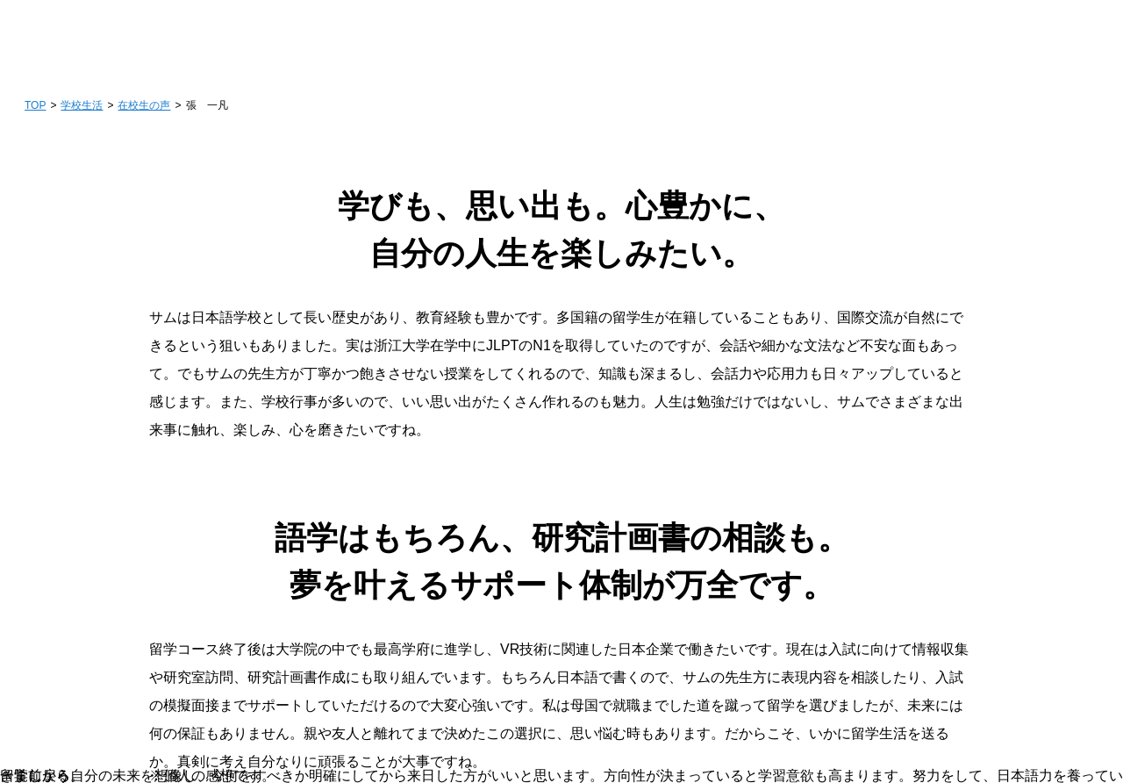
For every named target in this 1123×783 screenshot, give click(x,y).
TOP (35, 105)
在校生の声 (144, 105)
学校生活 (82, 105)
